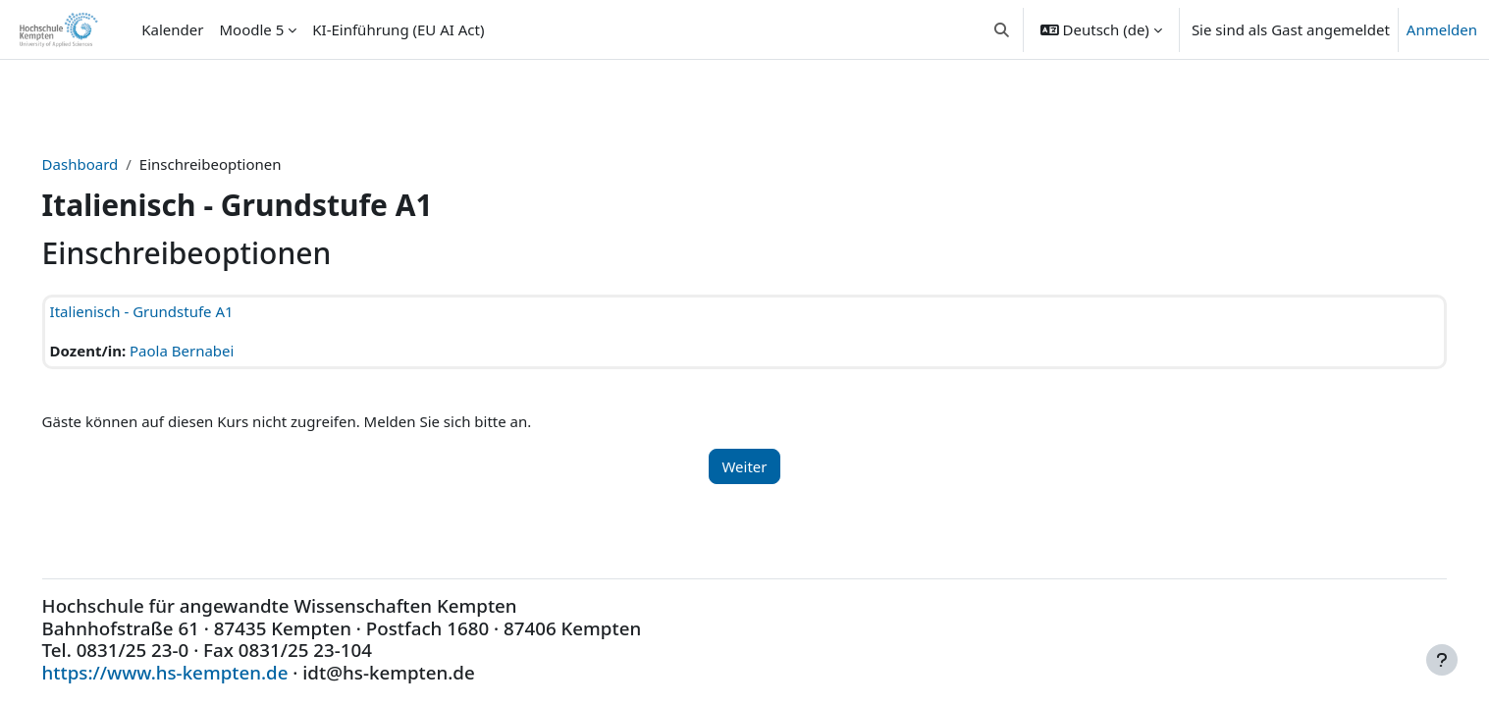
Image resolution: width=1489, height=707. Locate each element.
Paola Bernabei (209, 350)
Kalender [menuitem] (172, 29)
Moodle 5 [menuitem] (251, 29)
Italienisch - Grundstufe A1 (169, 311)
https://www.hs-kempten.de (193, 672)
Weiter (744, 466)
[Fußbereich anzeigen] (1442, 660)
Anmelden (1442, 29)
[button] (1001, 29)
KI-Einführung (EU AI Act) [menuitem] (398, 29)
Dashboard (108, 164)
